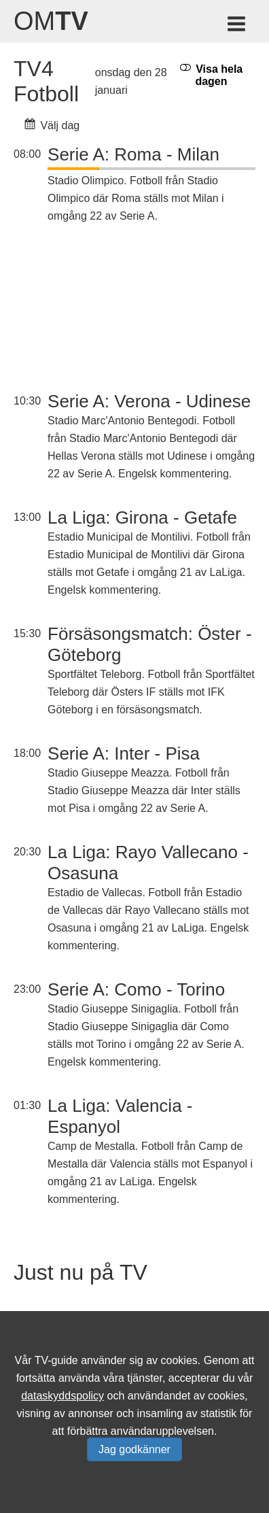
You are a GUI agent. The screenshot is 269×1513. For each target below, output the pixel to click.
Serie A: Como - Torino (136, 989)
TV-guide (56, 1360)
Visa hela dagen (211, 74)
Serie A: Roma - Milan (133, 154)
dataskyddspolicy (62, 1395)
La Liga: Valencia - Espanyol (120, 1116)
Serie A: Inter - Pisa (124, 753)
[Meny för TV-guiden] (237, 26)
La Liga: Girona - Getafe (142, 517)
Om (51, 21)
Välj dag (51, 124)
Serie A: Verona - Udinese (149, 401)
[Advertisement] (151, 309)
